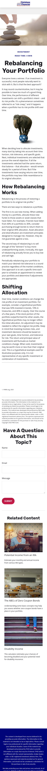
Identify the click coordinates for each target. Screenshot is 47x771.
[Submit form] (8, 501)
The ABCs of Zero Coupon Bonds (22, 600)
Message (6, 478)
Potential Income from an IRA (20, 555)
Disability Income (13, 648)
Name (5, 447)
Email (4, 463)
